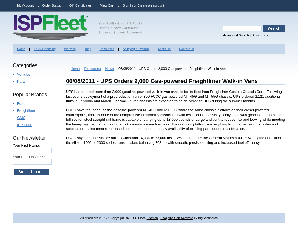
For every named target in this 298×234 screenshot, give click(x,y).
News (109, 69)
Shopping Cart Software (176, 218)
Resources (92, 69)
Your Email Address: (29, 157)
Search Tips (260, 35)
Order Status (51, 5)
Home (75, 69)
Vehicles (24, 74)
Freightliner (26, 111)
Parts (21, 81)
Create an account (150, 5)
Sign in (128, 5)
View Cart (107, 5)
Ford (20, 103)
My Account (25, 5)
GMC (21, 118)
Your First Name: (26, 145)
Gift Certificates (80, 5)
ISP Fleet (24, 125)
